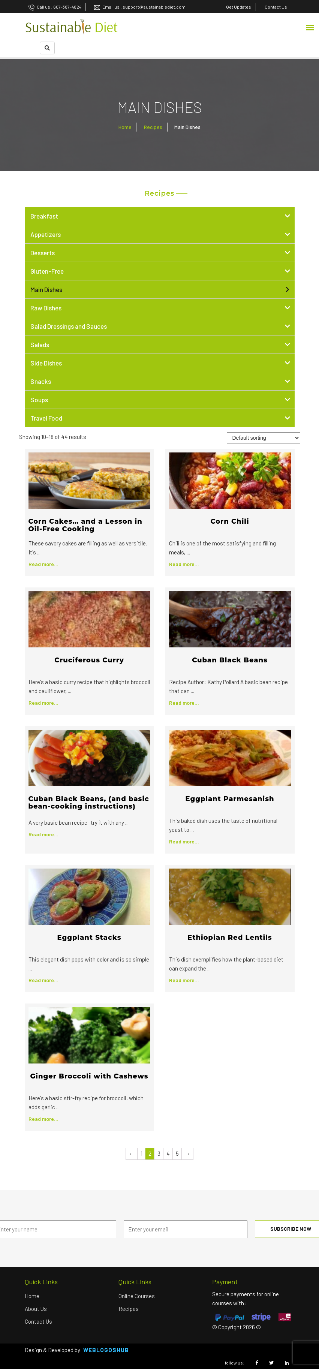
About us (36, 1308)
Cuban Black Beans (230, 660)
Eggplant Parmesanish (229, 799)
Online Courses (136, 1296)
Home (125, 127)
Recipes (153, 127)
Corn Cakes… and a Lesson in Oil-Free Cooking (85, 525)
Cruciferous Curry (89, 660)
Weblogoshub (106, 1350)
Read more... (43, 564)
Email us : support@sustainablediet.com (140, 6)
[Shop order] (263, 437)
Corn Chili (229, 521)
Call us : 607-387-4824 (54, 6)
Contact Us (38, 1321)
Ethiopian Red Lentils (229, 937)
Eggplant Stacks (89, 937)
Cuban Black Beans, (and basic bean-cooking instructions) (88, 802)
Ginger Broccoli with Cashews (89, 1076)
